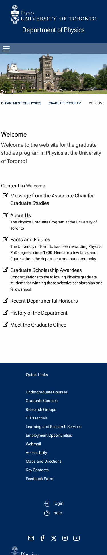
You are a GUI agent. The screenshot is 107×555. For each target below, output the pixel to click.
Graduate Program (65, 103)
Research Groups (41, 409)
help (58, 512)
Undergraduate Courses (47, 392)
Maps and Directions (44, 461)
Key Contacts (37, 470)
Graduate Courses (42, 400)
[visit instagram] (65, 538)
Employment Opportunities (49, 435)
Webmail (33, 444)
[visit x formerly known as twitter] (53, 538)
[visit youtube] (76, 538)
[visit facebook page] (42, 538)
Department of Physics (21, 103)
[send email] (30, 538)
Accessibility (36, 452)
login (59, 503)
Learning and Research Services (54, 426)
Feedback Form (39, 478)
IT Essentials (37, 418)
